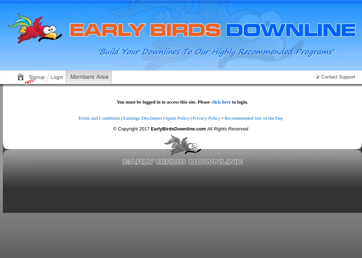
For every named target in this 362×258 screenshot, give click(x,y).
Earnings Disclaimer (142, 118)
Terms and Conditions (99, 118)
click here (221, 102)
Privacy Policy (206, 118)
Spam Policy (177, 118)
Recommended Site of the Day (253, 118)
